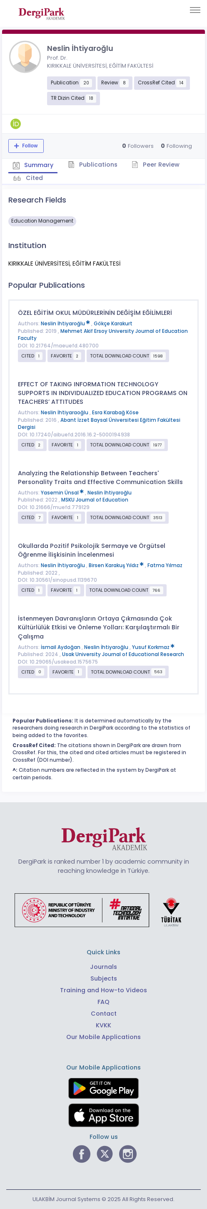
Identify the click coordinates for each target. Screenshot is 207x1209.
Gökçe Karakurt (113, 323)
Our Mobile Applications (103, 1037)
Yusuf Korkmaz (153, 647)
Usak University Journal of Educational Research (123, 654)
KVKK (103, 1025)
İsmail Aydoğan (61, 647)
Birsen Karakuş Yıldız (117, 565)
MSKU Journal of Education (94, 500)
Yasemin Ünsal (63, 492)
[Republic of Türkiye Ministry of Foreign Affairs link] (103, 909)
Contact (104, 1013)
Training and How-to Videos (103, 990)
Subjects (103, 978)
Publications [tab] (93, 164)
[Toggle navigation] (195, 10)
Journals (103, 967)
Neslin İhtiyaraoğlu (65, 412)
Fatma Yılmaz (164, 565)
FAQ (103, 1002)
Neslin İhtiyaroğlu (66, 323)
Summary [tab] (33, 165)
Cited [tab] (34, 178)
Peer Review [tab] (156, 164)
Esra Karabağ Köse (115, 412)
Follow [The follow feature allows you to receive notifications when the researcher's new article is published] (29, 145)
